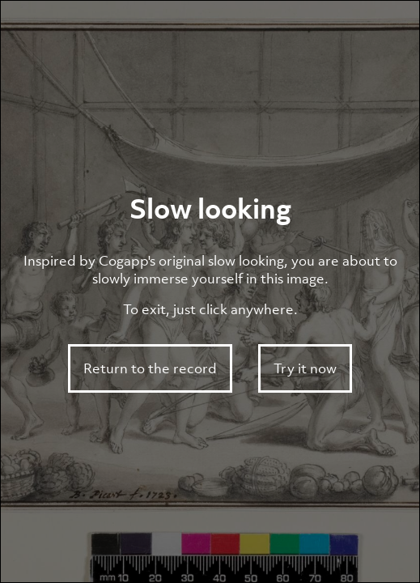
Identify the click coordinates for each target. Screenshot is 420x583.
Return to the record (150, 368)
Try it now (305, 368)
